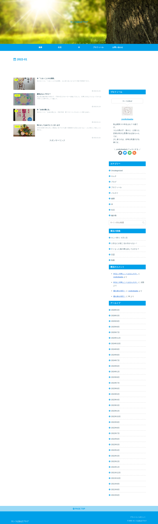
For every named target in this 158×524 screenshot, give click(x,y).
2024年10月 (116, 343)
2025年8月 (115, 327)
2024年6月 (115, 366)
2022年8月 (115, 428)
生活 (113, 210)
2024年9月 (115, 349)
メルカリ (114, 193)
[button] (143, 222)
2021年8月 (115, 489)
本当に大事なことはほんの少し (125, 274)
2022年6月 (115, 439)
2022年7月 (115, 433)
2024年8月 (115, 355)
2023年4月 (115, 400)
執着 (113, 260)
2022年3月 (115, 456)
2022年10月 (116, 416)
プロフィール (116, 187)
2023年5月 (115, 394)
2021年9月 (115, 484)
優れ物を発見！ (119, 291)
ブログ (113, 182)
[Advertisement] (57, 68)
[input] (127, 222)
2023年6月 (115, 388)
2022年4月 (115, 450)
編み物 (113, 215)
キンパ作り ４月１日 (119, 238)
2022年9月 (115, 422)
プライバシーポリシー (137, 517)
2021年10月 (116, 478)
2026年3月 (115, 316)
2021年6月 (115, 495)
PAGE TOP (79, 509)
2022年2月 (115, 461)
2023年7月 (115, 383)
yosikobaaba (127, 119)
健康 (113, 198)
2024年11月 (116, 338)
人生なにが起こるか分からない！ (124, 243)
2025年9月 (115, 321)
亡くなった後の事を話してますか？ (125, 249)
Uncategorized (117, 171)
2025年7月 (115, 332)
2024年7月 (115, 360)
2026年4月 (115, 310)
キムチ (113, 176)
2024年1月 (115, 372)
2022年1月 (115, 467)
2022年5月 (115, 444)
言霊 (113, 255)
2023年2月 (115, 411)
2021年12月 (116, 473)
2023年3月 (115, 405)
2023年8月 (115, 377)
